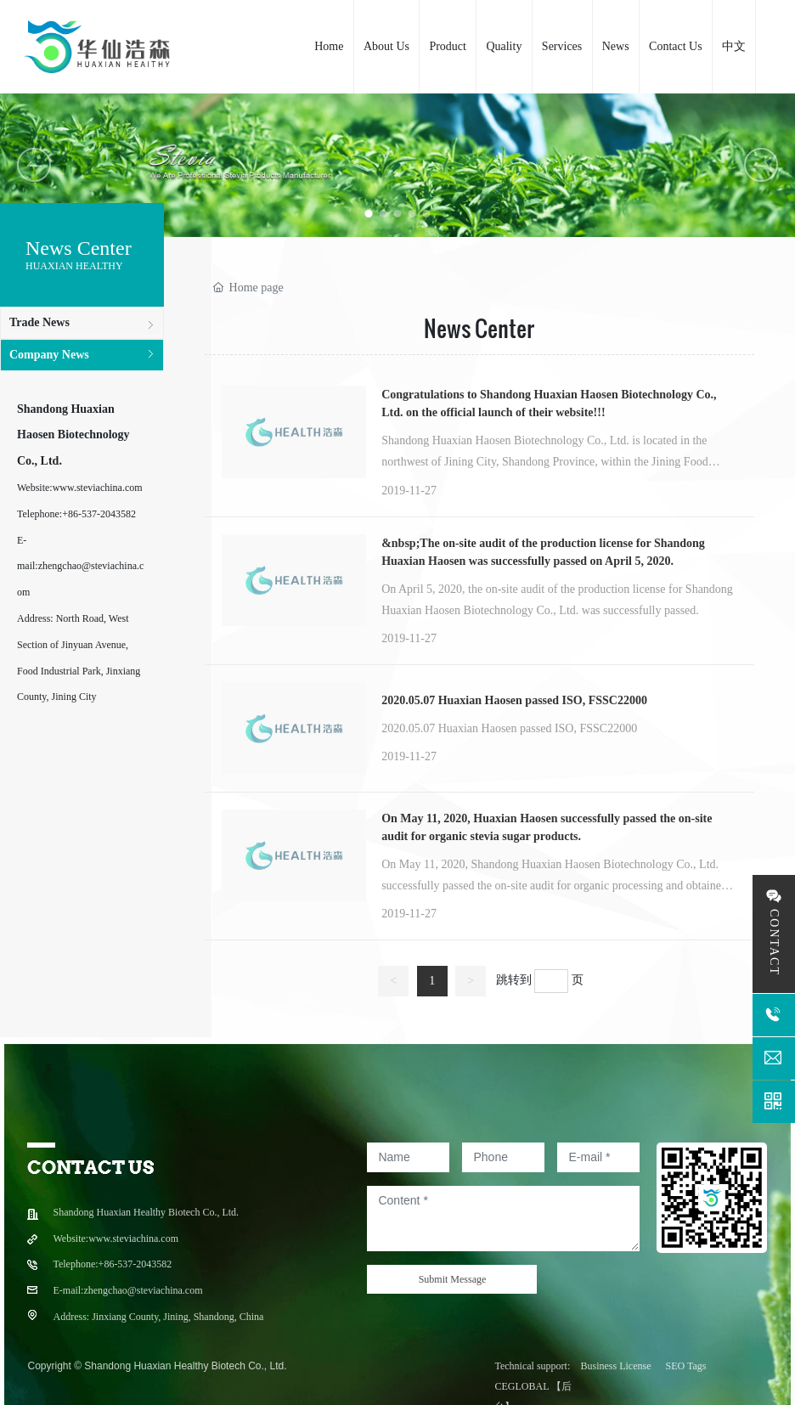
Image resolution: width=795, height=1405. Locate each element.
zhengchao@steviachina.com (142, 1290)
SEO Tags (685, 1366)
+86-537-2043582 (99, 514)
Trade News (39, 322)
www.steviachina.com (98, 488)
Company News (49, 354)
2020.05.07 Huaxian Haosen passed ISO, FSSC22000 (514, 700)
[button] (369, 213)
